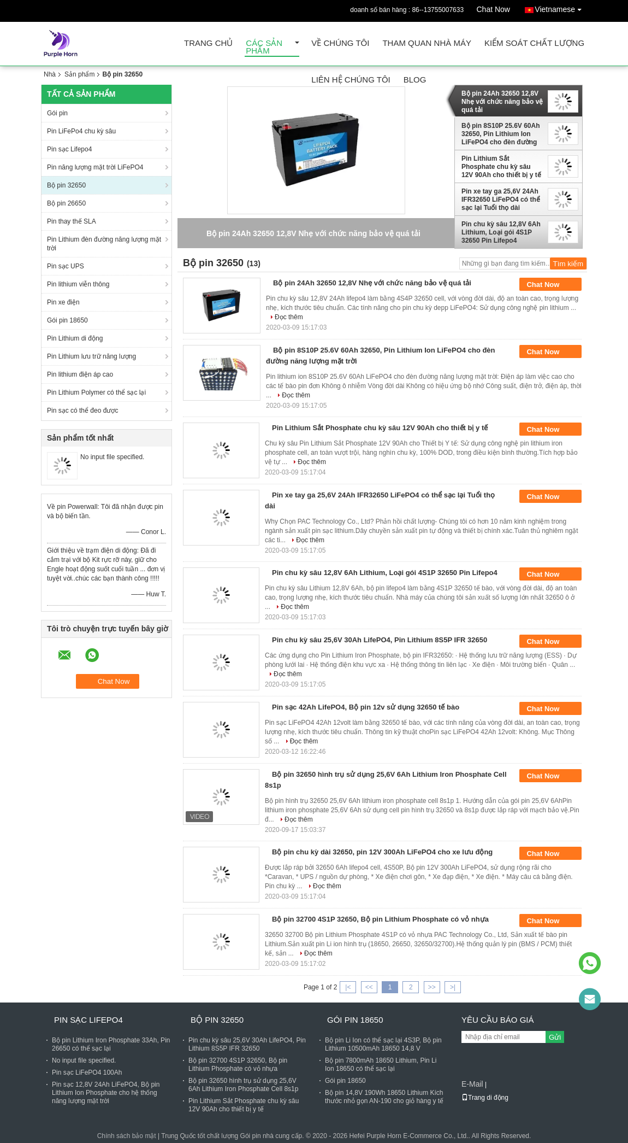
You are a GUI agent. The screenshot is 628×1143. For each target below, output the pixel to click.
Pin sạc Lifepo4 (69, 149)
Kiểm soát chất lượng (534, 43)
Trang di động (484, 1097)
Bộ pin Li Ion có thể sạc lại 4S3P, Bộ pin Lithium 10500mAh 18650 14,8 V (383, 1044)
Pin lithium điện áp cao (80, 374)
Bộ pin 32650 (66, 185)
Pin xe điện (63, 302)
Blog (415, 80)
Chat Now (493, 9)
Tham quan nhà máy (426, 43)
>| (452, 987)
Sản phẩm (79, 74)
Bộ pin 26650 (66, 203)
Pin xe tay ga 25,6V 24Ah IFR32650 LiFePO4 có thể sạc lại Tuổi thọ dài (500, 199)
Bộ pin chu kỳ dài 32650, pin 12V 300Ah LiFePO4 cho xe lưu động (382, 852)
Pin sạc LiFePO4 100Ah (87, 1072)
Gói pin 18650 (67, 320)
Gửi (555, 1037)
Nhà (50, 74)
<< (369, 987)
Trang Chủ (208, 43)
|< (348, 987)
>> (432, 987)
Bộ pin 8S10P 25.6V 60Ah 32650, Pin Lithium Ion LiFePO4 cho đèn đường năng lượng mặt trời (500, 134)
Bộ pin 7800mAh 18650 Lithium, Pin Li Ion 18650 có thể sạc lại (380, 1064)
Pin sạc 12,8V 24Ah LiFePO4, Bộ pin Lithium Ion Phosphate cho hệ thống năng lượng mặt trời (105, 1093)
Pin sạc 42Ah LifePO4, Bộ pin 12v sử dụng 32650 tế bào (365, 707)
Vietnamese (561, 7)
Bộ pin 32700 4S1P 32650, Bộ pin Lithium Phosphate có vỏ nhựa (380, 919)
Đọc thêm (289, 317)
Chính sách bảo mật (126, 1136)
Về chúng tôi (340, 43)
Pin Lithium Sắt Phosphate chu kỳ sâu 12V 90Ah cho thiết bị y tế (501, 167)
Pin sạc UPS (65, 266)
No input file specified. (112, 457)
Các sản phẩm (264, 47)
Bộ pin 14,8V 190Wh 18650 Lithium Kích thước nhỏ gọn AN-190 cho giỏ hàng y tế (384, 1097)
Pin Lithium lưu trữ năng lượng (91, 356)
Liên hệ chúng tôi (350, 80)
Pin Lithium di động (75, 338)
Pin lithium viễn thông (78, 284)
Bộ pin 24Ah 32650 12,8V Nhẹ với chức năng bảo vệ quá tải (502, 102)
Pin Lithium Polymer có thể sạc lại (96, 392)
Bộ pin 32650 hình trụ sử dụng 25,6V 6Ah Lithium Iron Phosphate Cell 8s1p (243, 1085)
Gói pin (57, 113)
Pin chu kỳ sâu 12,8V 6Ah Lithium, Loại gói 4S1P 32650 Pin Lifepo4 (501, 232)
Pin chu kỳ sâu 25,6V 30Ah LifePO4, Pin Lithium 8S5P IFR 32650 (379, 640)
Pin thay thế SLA (71, 221)
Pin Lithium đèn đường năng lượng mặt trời (104, 244)
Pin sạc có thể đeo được (82, 410)
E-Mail (472, 1084)
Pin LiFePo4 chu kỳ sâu (81, 131)
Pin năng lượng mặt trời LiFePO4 (95, 167)
